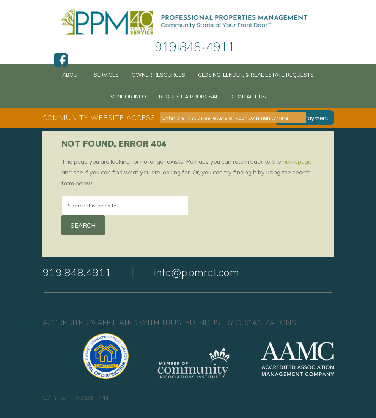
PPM (188, 22)
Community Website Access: (99, 117)
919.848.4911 (77, 272)
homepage (297, 161)
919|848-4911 (195, 46)
